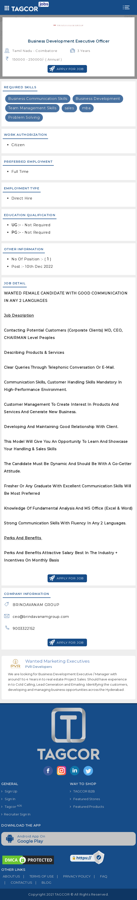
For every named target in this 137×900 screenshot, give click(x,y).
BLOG (41, 882)
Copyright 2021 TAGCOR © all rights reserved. (68, 894)
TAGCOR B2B (82, 791)
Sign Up (9, 791)
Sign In (8, 799)
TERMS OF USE (37, 876)
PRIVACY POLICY (72, 876)
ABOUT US (10, 876)
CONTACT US (16, 882)
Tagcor (11, 806)
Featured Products (87, 807)
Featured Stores (85, 799)
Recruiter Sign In (15, 814)
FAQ (99, 876)
